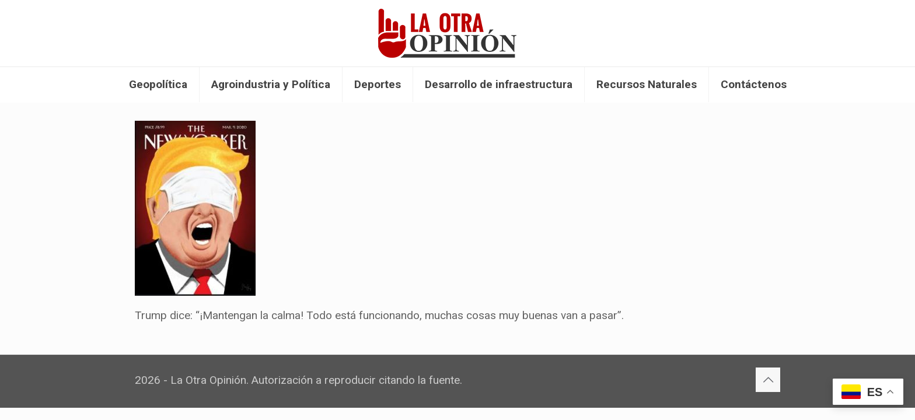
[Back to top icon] (768, 380)
